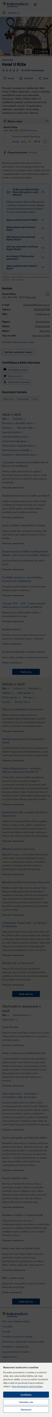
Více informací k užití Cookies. (27, 1386)
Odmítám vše (26, 1402)
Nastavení (26, 1409)
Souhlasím (26, 1394)
